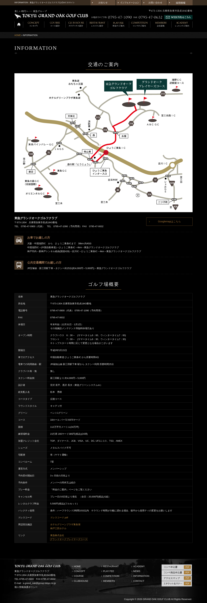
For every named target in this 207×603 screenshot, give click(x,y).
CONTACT (138, 581)
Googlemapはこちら (169, 221)
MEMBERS (109, 581)
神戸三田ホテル (58, 528)
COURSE (79, 576)
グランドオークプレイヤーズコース (68, 539)
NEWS (136, 571)
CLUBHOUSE (81, 581)
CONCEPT (79, 571)
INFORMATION (141, 576)
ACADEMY (139, 566)
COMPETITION (111, 576)
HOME (17, 35)
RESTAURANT (111, 566)
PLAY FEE (108, 571)
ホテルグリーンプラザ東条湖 (65, 524)
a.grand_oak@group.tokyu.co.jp (39, 583)
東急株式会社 (57, 535)
